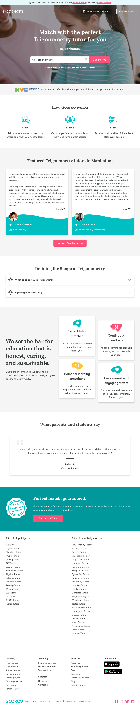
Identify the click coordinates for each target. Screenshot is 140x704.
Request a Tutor (126, 11)
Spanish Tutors (13, 567)
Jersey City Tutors (80, 581)
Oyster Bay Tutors (80, 574)
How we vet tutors (47, 666)
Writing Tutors (12, 589)
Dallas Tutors (78, 629)
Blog (73, 681)
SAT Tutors (11, 563)
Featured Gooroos (47, 663)
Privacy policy (84, 701)
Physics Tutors (12, 556)
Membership (12, 666)
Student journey (13, 670)
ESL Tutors (11, 593)
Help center (44, 681)
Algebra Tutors (13, 574)
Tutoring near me (14, 681)
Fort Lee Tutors (79, 589)
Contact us (43, 685)
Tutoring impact (78, 685)
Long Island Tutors (80, 559)
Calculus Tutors (13, 578)
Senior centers (12, 689)
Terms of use (70, 701)
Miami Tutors (78, 622)
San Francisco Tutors (81, 607)
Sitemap (58, 701)
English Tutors (12, 548)
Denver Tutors (78, 618)
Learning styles (13, 677)
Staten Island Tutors (81, 556)
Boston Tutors (78, 604)
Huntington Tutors (80, 567)
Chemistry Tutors (14, 552)
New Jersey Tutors (80, 578)
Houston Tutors (79, 633)
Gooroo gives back (80, 677)
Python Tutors (12, 604)
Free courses (12, 663)
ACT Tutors (11, 596)
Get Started (99, 59)
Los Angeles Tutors (81, 611)
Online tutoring (13, 674)
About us (75, 663)
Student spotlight (79, 666)
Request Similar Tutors (70, 243)
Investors (75, 674)
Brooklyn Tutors (79, 548)
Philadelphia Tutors (81, 626)
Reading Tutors (13, 585)
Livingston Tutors (80, 593)
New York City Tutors (82, 544)
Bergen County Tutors (82, 596)
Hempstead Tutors (80, 570)
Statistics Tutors (13, 581)
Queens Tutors (79, 552)
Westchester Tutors (81, 600)
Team (73, 670)
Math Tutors (11, 544)
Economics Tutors (14, 570)
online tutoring (80, 2)
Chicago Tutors (79, 615)
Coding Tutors (12, 559)
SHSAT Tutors (12, 600)
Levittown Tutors (80, 563)
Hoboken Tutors (79, 585)
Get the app (11, 685)
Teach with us (44, 670)
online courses (104, 2)
